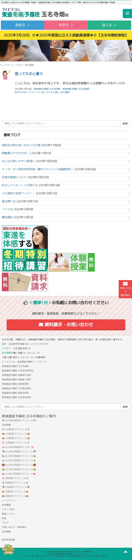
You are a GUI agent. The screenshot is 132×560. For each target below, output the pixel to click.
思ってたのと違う (29, 73)
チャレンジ (34, 92)
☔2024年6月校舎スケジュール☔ (19, 420)
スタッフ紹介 (8, 509)
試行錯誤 (65, 92)
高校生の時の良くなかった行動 (21, 145)
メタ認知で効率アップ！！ (18, 193)
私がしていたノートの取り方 (20, 185)
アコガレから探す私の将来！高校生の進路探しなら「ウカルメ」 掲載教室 (66, 552)
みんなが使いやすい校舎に (18, 161)
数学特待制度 (8, 539)
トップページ (6, 65)
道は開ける (9, 201)
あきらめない (21, 92)
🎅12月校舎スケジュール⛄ (16, 442)
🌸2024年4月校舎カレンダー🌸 (18, 447)
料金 (4, 518)
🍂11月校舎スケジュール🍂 (16, 433)
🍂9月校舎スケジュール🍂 (15, 496)
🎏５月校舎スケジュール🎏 (15, 487)
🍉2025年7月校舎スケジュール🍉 (19, 473)
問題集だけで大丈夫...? (16, 153)
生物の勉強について (14, 177)
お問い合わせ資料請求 (125, 289)
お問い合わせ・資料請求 (14, 527)
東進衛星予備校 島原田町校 (15, 392)
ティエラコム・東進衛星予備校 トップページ (24, 361)
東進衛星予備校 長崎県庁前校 (16, 375)
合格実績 (6, 424)
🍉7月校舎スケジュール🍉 (15, 491)
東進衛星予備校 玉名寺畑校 (76, 88)
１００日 (7, 209)
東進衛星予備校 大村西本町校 (16, 388)
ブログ (19, 65)
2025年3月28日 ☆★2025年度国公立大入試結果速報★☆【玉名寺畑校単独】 (66, 35)
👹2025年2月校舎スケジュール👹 (19, 464)
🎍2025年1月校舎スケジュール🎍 (19, 460)
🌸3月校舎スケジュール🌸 (15, 478)
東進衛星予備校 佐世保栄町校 (16, 397)
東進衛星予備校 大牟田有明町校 (17, 370)
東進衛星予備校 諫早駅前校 (15, 383)
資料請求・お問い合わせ (66, 324)
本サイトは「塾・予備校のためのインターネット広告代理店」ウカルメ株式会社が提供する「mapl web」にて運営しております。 (66, 556)
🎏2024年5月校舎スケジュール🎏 (19, 451)
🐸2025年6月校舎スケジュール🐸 (19, 469)
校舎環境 (6, 504)
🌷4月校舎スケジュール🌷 (15, 482)
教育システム (8, 513)
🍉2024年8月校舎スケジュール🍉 (19, 456)
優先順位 (7, 217)
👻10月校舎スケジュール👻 (16, 429)
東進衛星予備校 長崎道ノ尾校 (16, 379)
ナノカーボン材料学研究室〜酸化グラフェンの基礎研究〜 (38, 169)
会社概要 (6, 531)
